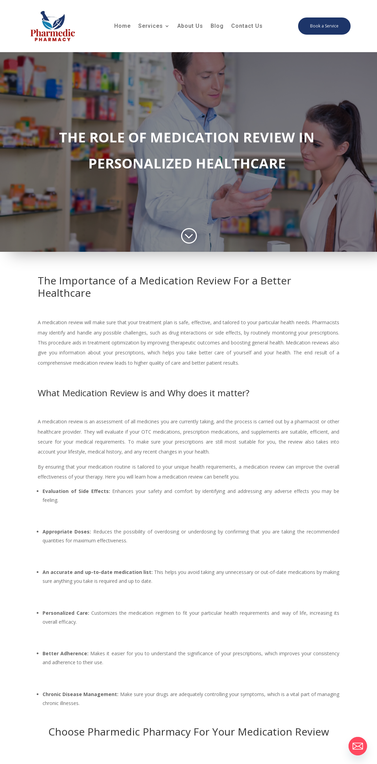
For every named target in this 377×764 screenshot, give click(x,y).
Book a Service (324, 26)
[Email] (358, 746)
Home (122, 26)
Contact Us (247, 26)
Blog (217, 26)
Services (150, 26)
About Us (190, 26)
